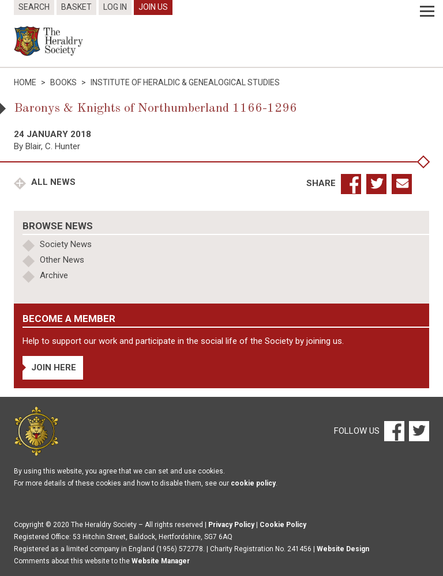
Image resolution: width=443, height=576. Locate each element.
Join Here (53, 367)
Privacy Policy (231, 525)
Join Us (153, 7)
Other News (62, 260)
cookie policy (253, 483)
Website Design (343, 549)
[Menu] (427, 11)
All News (52, 182)
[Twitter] (417, 431)
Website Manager (161, 561)
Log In (115, 7)
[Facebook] (393, 431)
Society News (66, 244)
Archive (54, 275)
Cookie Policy (283, 525)
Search (34, 7)
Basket (76, 7)
